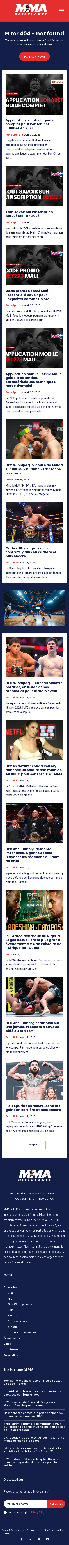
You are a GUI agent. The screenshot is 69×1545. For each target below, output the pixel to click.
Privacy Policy (37, 1512)
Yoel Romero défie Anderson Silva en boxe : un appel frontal (33, 1382)
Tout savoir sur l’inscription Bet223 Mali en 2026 (29, 214)
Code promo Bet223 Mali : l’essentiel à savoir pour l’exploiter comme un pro (28, 294)
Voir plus (35, 1144)
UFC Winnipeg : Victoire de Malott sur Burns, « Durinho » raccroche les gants (34, 469)
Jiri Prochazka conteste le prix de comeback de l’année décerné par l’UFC (33, 1414)
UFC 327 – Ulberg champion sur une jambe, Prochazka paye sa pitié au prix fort (32, 1027)
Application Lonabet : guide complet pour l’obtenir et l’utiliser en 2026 (30, 124)
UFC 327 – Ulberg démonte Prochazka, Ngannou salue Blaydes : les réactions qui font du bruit (32, 855)
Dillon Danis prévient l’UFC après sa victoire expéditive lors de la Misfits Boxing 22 (32, 1450)
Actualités (12, 562)
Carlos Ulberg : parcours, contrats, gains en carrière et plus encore (31, 552)
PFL (7, 954)
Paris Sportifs (14, 134)
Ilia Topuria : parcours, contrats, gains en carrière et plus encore (33, 1108)
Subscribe (56, 1503)
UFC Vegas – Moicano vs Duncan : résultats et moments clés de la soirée (34, 1439)
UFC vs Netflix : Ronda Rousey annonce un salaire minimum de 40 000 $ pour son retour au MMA (34, 770)
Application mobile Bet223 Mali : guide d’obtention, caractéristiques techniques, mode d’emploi (33, 380)
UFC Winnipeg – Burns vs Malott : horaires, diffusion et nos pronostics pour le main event (34, 687)
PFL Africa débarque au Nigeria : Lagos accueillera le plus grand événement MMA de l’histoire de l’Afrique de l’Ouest (33, 942)
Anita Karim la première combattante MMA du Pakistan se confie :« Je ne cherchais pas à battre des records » (34, 1427)
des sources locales (16, 1257)
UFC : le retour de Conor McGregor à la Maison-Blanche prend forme (30, 1403)
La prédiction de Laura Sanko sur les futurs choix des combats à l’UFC (32, 1393)
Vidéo (9, 479)
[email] (25, 1504)
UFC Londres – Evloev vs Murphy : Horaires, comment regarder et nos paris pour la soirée (32, 1462)
